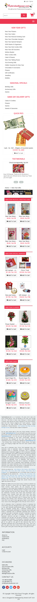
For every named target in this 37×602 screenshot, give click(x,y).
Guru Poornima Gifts (7, 566)
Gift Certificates (10, 73)
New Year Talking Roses (12, 60)
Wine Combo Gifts (10, 55)
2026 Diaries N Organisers (13, 44)
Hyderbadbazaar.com (6, 436)
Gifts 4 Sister (4, 471)
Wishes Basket (9, 52)
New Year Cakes (10, 34)
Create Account (6, 552)
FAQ (3, 540)
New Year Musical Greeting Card (15, 36)
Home (7, 188)
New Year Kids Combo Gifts (13, 47)
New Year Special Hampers (13, 42)
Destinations (5, 538)
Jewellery (8, 75)
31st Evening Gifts (10, 62)
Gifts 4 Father (24, 469)
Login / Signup (28, 1)
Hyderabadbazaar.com (11, 433)
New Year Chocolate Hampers (14, 39)
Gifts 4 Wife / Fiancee (20, 471)
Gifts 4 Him (11, 471)
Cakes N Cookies (10, 100)
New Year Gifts (16, 188)
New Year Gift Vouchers (12, 49)
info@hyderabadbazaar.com (10, 583)
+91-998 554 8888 (7, 580)
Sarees (7, 92)
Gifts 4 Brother (31, 469)
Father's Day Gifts (15, 477)
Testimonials (5, 537)
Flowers (7, 70)
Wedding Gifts (4, 478)
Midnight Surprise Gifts (8, 573)
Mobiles (7, 78)
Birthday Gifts (9, 87)
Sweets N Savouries (11, 108)
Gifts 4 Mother (17, 469)
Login (3, 550)
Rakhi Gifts (23, 477)
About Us (4, 535)
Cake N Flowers (10, 57)
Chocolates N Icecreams (12, 67)
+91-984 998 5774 (7, 581)
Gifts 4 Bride (29, 471)
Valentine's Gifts (5, 475)
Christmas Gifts (21, 475)
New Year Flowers (10, 31)
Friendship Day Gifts (30, 475)
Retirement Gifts (31, 477)
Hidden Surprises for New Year (14, 65)
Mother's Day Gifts (6, 477)
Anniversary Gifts (10, 89)
